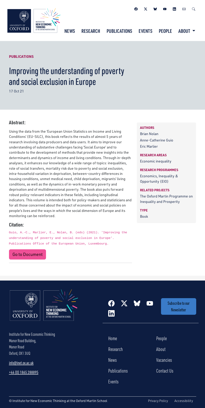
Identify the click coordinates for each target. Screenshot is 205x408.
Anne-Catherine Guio (156, 140)
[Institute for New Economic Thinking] (34, 20)
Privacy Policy (158, 401)
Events (145, 31)
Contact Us (164, 370)
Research (90, 31)
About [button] (184, 31)
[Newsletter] (184, 8)
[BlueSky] (155, 8)
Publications (119, 31)
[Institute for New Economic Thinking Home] (44, 309)
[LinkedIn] (174, 8)
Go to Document (27, 254)
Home (112, 338)
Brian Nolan (149, 133)
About (161, 349)
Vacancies (164, 360)
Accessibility (183, 401)
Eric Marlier (149, 146)
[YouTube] (165, 8)
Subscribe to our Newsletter (179, 306)
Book (144, 216)
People (165, 31)
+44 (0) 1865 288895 (23, 372)
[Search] (193, 8)
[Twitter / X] (145, 8)
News (69, 31)
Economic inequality (155, 161)
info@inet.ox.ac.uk (21, 362)
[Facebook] (136, 8)
